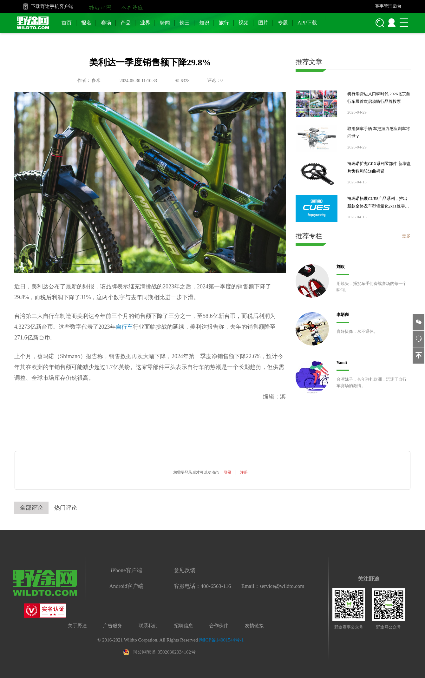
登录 (228, 472)
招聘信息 (183, 625)
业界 (145, 22)
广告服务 (112, 625)
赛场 (106, 22)
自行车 (124, 327)
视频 (244, 22)
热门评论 (65, 507)
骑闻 (165, 22)
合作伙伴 (218, 625)
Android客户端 (126, 586)
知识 (204, 22)
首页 (67, 22)
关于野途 (77, 625)
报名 (86, 22)
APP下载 (307, 22)
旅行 (224, 22)
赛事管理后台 (388, 6)
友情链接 (254, 625)
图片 (263, 22)
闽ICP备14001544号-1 (221, 639)
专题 (283, 22)
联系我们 (148, 625)
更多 (406, 236)
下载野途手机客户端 (52, 6)
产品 (126, 22)
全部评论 (31, 507)
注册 (244, 472)
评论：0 (215, 80)
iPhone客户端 (126, 570)
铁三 (185, 22)
